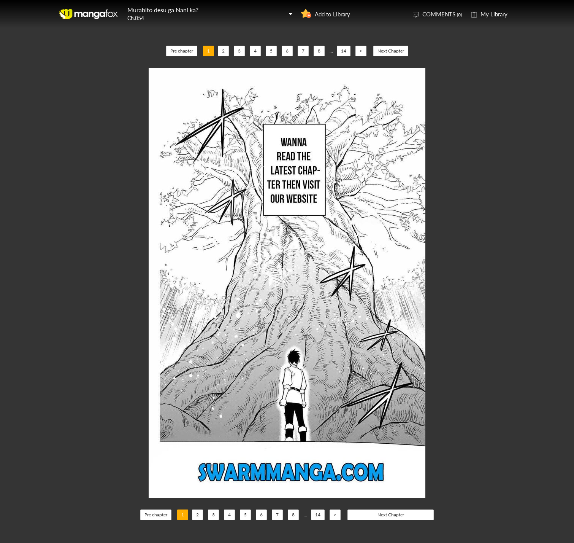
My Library (493, 14)
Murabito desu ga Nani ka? (162, 9)
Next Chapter (390, 51)
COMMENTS (442, 14)
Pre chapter (181, 51)
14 (343, 51)
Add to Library (332, 14)
